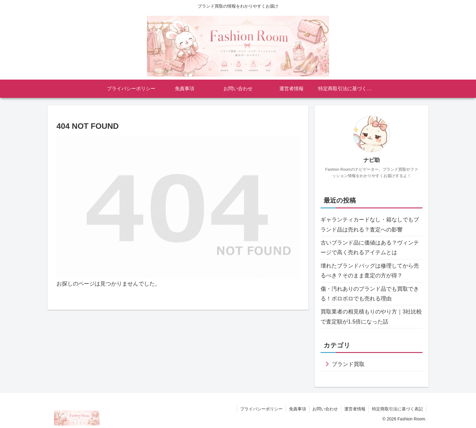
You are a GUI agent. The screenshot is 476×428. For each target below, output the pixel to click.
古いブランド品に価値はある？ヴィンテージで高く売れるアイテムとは (370, 247)
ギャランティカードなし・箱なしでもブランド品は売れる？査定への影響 (370, 224)
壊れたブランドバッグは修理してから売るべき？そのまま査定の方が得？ (370, 271)
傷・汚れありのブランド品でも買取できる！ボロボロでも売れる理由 (370, 294)
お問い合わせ (325, 408)
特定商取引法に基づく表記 (397, 408)
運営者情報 (354, 408)
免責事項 (297, 408)
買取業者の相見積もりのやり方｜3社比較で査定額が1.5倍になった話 (371, 316)
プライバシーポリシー (261, 408)
